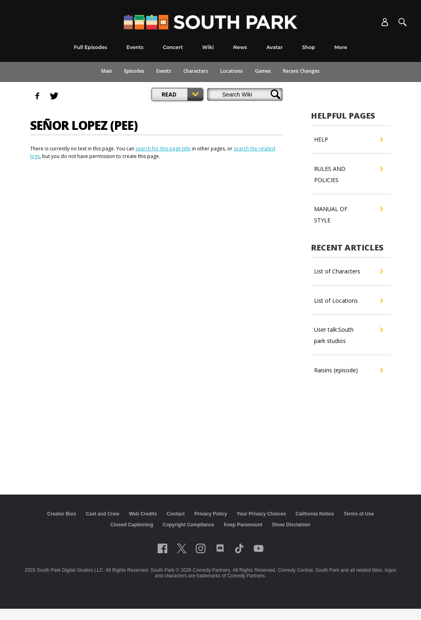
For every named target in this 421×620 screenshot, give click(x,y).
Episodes (134, 71)
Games (263, 71)
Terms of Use (358, 514)
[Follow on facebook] (162, 548)
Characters (195, 71)
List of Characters (348, 271)
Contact (176, 514)
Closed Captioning (132, 525)
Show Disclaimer (291, 525)
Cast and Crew (102, 514)
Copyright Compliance (188, 525)
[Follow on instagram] (200, 548)
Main (106, 71)
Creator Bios (61, 514)
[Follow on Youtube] (258, 548)
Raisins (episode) (348, 370)
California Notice (315, 514)
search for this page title (163, 148)
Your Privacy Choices (261, 514)
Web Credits (143, 514)
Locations (231, 71)
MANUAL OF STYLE (348, 213)
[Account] (385, 22)
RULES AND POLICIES (348, 173)
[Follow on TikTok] (239, 548)
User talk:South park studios (348, 334)
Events (163, 71)
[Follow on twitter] (181, 548)
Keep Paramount (243, 525)
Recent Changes (301, 71)
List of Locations (348, 300)
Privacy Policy (210, 514)
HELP (348, 139)
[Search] (402, 22)
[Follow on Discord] (220, 548)
